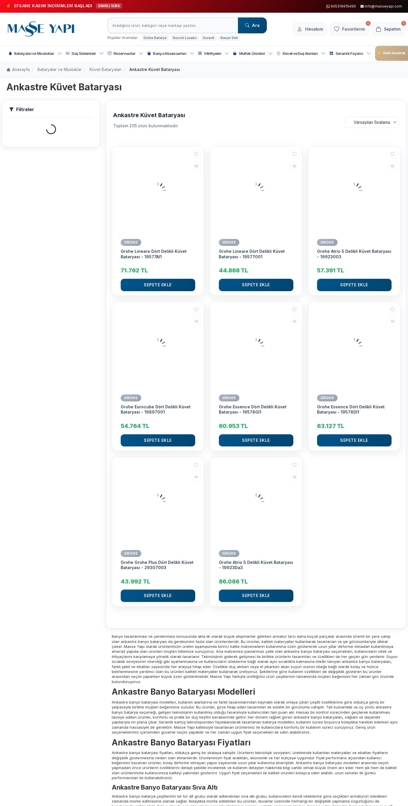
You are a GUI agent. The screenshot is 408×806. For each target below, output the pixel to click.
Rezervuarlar (125, 54)
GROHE (131, 242)
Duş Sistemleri (85, 54)
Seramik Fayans (350, 54)
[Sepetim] (387, 29)
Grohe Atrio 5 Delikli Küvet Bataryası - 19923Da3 (256, 565)
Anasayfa (18, 69)
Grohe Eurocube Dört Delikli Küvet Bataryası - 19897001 (156, 409)
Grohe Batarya (155, 38)
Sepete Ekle (158, 284)
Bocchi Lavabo (185, 38)
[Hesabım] (305, 29)
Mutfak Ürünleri (253, 54)
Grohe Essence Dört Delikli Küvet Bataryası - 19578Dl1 (351, 409)
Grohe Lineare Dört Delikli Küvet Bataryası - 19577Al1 (154, 254)
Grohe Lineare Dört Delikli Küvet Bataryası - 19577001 (252, 254)
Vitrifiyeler (213, 54)
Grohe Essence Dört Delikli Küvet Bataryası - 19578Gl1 (252, 409)
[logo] (41, 29)
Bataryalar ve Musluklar (35, 54)
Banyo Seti (229, 38)
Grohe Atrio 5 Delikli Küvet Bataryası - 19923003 (354, 254)
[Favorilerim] (346, 29)
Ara (252, 25)
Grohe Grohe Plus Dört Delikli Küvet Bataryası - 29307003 (157, 565)
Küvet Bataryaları (106, 69)
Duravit (208, 38)
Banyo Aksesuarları (170, 54)
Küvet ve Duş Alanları (301, 54)
